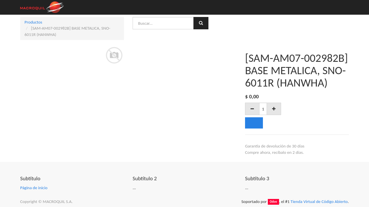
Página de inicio (34, 187)
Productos (33, 22)
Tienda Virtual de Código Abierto (319, 201)
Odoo (273, 202)
